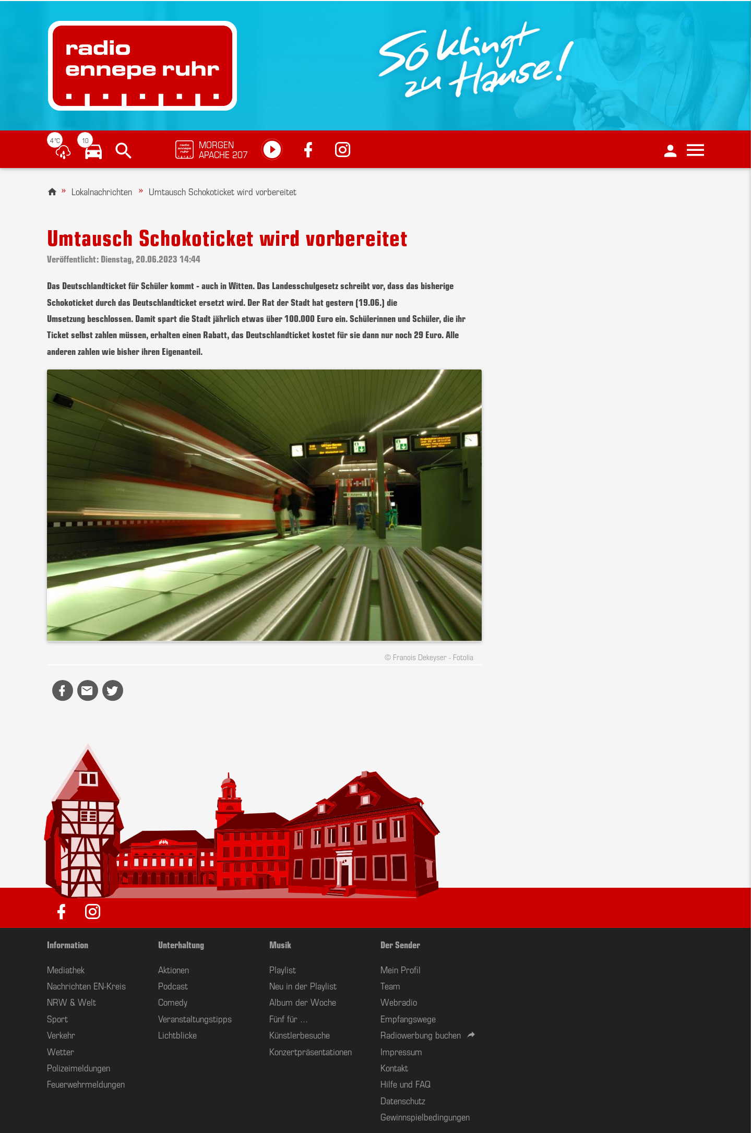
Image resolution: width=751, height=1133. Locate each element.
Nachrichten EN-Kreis (86, 985)
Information (67, 944)
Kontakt (394, 1067)
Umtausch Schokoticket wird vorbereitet (222, 191)
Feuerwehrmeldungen (86, 1083)
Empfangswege (408, 1018)
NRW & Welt (71, 1001)
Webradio (398, 1001)
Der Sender (400, 944)
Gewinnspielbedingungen (425, 1116)
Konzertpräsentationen (310, 1051)
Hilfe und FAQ (405, 1083)
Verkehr (61, 1034)
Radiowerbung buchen (420, 1034)
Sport (57, 1018)
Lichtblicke (177, 1034)
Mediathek (66, 969)
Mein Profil (400, 969)
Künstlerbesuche (299, 1034)
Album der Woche (302, 1001)
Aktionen (173, 969)
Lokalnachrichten (101, 191)
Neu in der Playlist (303, 985)
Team (390, 985)
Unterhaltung (181, 944)
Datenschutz (402, 1100)
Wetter (60, 1051)
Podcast (173, 985)
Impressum (401, 1051)
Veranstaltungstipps (195, 1018)
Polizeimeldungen (78, 1067)
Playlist (282, 969)
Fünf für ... (288, 1018)
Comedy (172, 1001)
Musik (280, 944)
